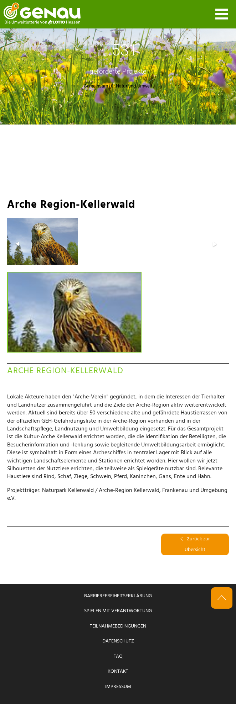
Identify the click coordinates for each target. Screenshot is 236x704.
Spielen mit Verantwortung (118, 611)
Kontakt (118, 671)
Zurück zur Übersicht (195, 544)
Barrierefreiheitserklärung (118, 596)
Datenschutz (118, 641)
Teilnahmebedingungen (118, 626)
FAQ (118, 656)
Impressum (118, 687)
